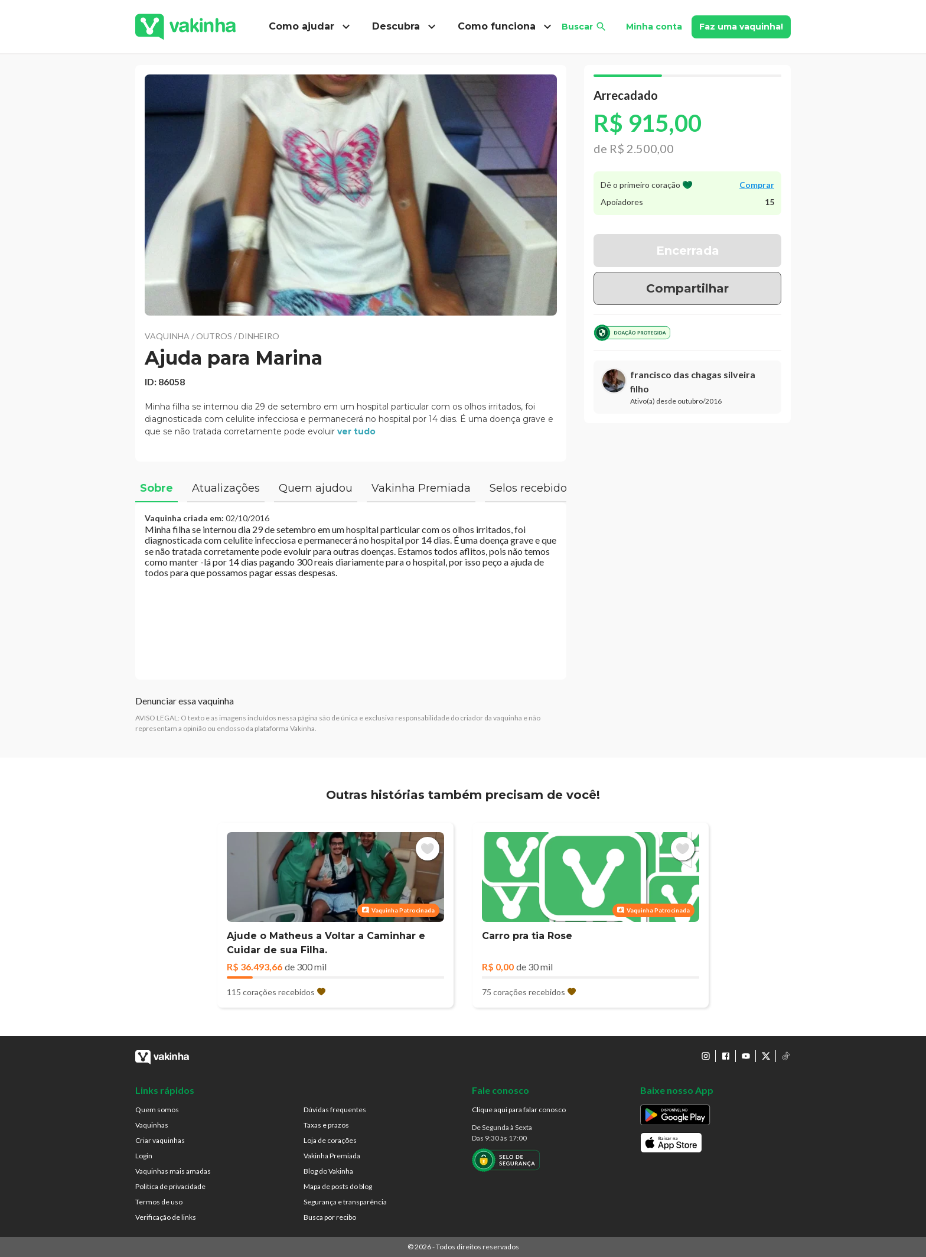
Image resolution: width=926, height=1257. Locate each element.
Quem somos (157, 1109)
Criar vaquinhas (160, 1140)
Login (143, 1155)
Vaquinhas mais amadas (173, 1171)
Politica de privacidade (170, 1186)
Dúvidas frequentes (335, 1109)
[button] (351, 195)
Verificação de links (165, 1217)
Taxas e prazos (326, 1124)
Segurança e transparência (345, 1201)
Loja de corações (330, 1140)
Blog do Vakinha (328, 1171)
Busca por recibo (330, 1217)
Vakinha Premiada (332, 1155)
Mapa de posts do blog (338, 1186)
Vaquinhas (151, 1124)
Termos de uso (158, 1201)
